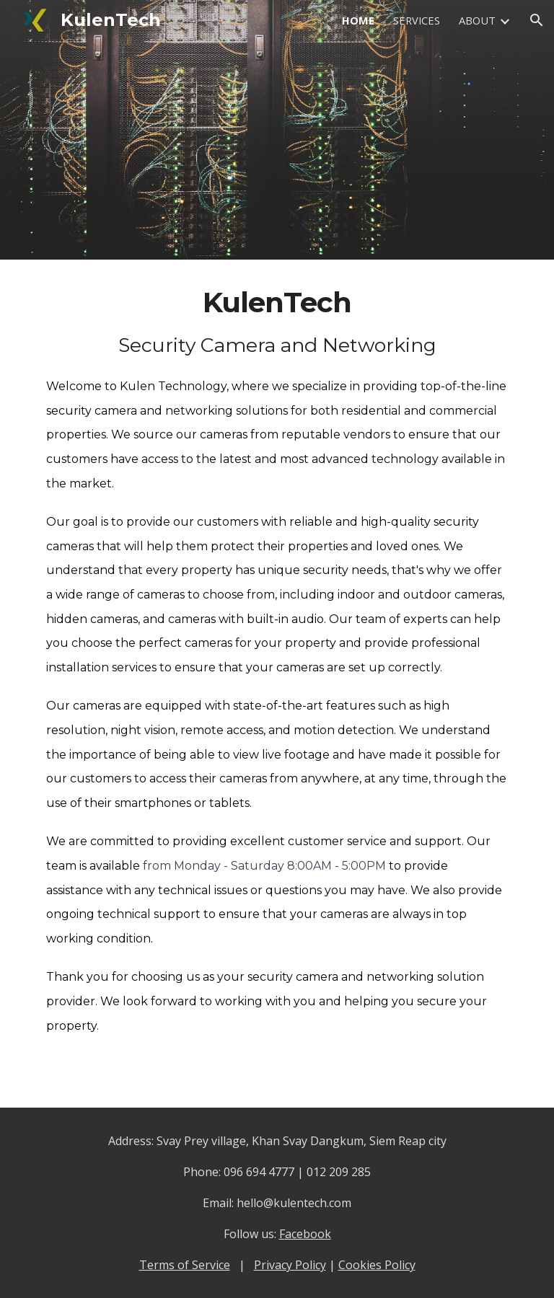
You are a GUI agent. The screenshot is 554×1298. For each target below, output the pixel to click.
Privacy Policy (290, 1265)
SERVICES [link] (416, 20)
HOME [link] (358, 20)
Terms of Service (184, 1265)
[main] (276, 683)
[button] (536, 20)
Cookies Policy (377, 1265)
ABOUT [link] (477, 20)
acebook (308, 1234)
